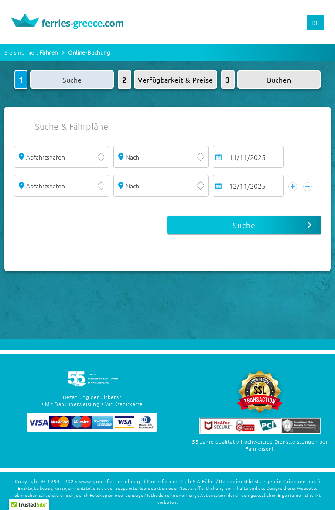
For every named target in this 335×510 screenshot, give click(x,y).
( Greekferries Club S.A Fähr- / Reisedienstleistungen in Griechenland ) (232, 481)
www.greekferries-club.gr (111, 481)
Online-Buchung (89, 52)
